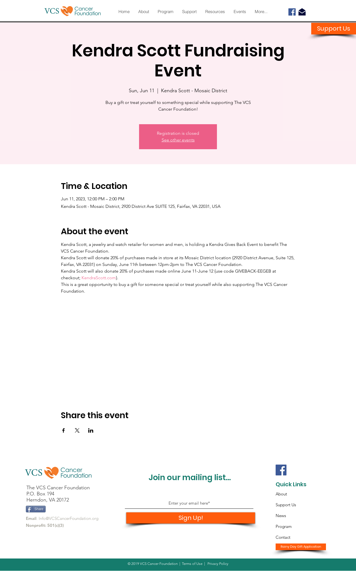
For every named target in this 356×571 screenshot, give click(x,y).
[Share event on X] (77, 430)
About (281, 494)
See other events (178, 140)
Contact (283, 537)
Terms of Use (192, 564)
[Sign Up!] (190, 517)
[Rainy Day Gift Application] (301, 546)
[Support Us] (333, 28)
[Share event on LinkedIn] (90, 430)
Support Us (286, 504)
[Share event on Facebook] (63, 430)
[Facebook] (292, 12)
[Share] (36, 509)
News (281, 515)
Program (284, 526)
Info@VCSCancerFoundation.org (68, 518)
